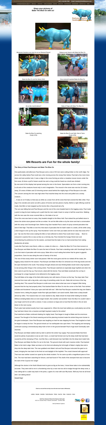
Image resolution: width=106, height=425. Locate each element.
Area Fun (60, 394)
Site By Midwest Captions (59, 403)
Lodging (33, 394)
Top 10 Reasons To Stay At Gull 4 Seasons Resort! (27, 1)
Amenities (40, 3)
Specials (37, 394)
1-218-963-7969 (65, 1)
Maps (64, 394)
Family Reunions (48, 3)
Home (88, 3)
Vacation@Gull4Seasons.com (83, 1)
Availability (84, 414)
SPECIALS (34, 3)
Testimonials (67, 3)
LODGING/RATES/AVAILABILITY (23, 3)
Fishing (55, 3)
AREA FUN (60, 3)
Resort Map (75, 3)
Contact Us (82, 3)
